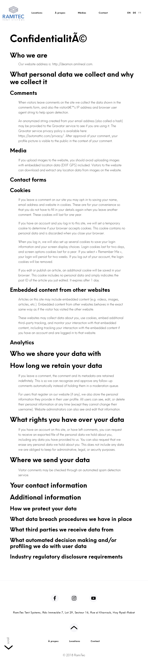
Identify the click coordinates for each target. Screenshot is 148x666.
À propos (60, 13)
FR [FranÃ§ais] (139, 13)
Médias (82, 13)
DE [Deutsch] (134, 13)
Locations (37, 13)
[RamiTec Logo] (13, 12)
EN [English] (129, 13)
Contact (103, 13)
